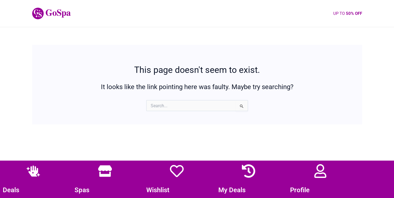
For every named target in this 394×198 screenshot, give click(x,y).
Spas (82, 190)
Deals (11, 190)
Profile (300, 190)
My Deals (232, 190)
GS (78, 13)
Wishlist (157, 190)
